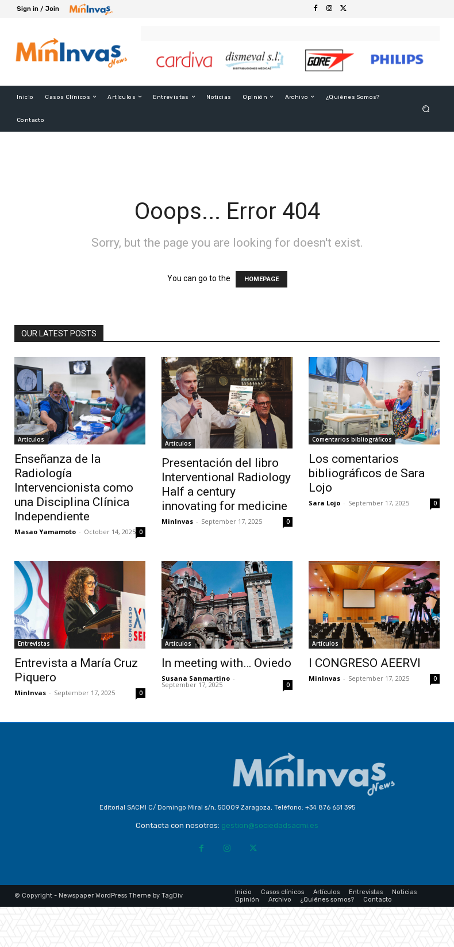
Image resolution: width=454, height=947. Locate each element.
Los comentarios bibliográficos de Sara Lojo (367, 473)
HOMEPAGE (261, 279)
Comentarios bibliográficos (352, 439)
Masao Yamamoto (45, 531)
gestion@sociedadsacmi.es (269, 825)
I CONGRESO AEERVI (365, 663)
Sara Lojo (324, 503)
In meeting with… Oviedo (226, 663)
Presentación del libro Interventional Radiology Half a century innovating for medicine (226, 484)
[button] (426, 108)
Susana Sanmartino (195, 678)
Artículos (31, 439)
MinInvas (177, 521)
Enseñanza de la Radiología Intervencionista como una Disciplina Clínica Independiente (73, 487)
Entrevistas (34, 643)
